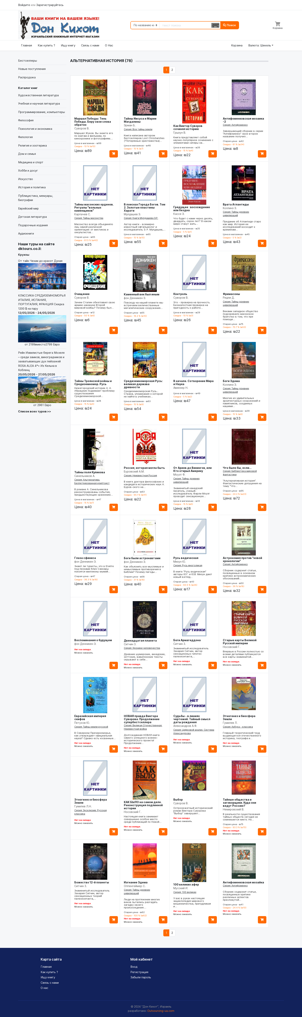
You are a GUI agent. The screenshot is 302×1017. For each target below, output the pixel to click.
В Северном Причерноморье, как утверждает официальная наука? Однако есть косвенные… (95, 735)
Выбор (178, 799)
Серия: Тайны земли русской (91, 726)
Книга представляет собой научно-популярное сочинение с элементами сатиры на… (193, 140)
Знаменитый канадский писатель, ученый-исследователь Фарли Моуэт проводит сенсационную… (191, 492)
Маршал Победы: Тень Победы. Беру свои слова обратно (92, 121)
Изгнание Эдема (136, 882)
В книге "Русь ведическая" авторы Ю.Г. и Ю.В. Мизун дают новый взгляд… (192, 574)
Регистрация (139, 972)
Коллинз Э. (230, 208)
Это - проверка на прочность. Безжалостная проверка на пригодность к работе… (191, 305)
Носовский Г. (231, 646)
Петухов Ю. (82, 722)
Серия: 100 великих (184, 892)
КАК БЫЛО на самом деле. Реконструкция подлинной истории (143, 805)
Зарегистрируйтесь (50, 5)
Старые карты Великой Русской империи (240, 641)
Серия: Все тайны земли (138, 129)
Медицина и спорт (30, 162)
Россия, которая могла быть (144, 467)
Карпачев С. (82, 214)
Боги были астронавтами (142, 558)
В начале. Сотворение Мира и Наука (193, 382)
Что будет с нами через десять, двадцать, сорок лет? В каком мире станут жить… (193, 221)
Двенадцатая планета (140, 640)
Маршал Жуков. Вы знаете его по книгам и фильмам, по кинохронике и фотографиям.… (93, 136)
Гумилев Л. (230, 722)
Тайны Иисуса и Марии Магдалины (140, 120)
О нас (44, 988)
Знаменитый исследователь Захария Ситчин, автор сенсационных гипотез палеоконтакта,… (191, 652)
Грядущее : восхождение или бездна (191, 208)
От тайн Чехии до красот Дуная (42, 274)
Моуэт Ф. (179, 474)
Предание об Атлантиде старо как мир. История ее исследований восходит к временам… (242, 225)
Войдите (24, 5)
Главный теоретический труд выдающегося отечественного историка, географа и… (242, 735)
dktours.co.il (29, 248)
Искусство (25, 179)
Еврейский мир (28, 208)
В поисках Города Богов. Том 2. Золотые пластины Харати (144, 207)
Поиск (229, 25)
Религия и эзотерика (32, 145)
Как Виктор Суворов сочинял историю (187, 127)
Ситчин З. (130, 644)
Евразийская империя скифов (90, 717)
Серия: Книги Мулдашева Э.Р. (141, 218)
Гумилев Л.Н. (83, 806)
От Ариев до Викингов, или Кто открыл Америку (192, 469)
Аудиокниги (26, 233)
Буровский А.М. (134, 471)
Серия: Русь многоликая (187, 565)
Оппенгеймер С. (135, 886)
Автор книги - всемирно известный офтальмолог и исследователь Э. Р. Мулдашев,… (144, 227)
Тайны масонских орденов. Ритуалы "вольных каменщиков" (94, 207)
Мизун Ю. (179, 561)
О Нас (109, 45)
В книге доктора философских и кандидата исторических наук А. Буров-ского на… (144, 484)
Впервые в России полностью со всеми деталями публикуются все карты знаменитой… (243, 654)
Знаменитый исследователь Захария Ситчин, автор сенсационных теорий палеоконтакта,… (92, 894)
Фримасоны (231, 294)
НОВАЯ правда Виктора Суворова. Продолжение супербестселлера (141, 719)
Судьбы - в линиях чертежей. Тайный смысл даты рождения (191, 719)
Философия (26, 120)
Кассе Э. (179, 213)
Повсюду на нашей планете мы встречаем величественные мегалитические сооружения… (143, 305)
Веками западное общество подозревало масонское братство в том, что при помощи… (240, 315)
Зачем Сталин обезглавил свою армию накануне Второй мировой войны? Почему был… (94, 305)
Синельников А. (84, 476)
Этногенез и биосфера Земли (239, 717)
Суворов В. (81, 128)
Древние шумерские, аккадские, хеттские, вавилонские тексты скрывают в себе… (144, 657)
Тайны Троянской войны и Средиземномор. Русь (93, 382)
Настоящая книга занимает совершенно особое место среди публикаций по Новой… (142, 819)
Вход (134, 966)
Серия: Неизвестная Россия (140, 475)
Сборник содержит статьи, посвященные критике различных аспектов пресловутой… (240, 895)
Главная (26, 45)
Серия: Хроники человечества (142, 648)
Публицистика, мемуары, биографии (35, 198)
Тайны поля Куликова (89, 472)
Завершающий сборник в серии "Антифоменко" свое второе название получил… (243, 134)
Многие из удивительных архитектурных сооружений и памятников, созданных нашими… (241, 402)
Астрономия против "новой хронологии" (242, 559)
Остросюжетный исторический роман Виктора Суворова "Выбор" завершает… (193, 811)
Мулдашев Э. (132, 214)
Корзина (236, 45)
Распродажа (27, 77)
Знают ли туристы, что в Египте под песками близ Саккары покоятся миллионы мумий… (94, 569)
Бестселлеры (27, 60)
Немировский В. (233, 809)
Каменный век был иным (141, 294)
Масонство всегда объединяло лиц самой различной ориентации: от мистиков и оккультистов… (93, 228)
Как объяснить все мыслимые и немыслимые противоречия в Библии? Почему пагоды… (144, 569)
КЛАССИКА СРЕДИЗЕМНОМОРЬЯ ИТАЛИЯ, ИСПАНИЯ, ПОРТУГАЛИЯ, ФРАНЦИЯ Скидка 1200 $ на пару (42, 320)
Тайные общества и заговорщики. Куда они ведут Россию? (239, 802)
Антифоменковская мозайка (243, 882)
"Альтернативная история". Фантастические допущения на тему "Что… (242, 483)
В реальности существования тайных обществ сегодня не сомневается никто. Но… (241, 817)
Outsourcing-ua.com (160, 1011)
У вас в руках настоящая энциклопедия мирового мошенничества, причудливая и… (192, 902)
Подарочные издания (33, 225)
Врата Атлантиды (236, 204)
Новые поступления (32, 69)
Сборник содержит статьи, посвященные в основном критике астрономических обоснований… (240, 574)
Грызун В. (179, 132)
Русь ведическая (185, 558)
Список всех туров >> (34, 411)
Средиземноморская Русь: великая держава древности (143, 384)
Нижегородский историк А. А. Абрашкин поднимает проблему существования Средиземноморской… (94, 392)
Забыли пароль (140, 977)
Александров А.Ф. (185, 725)
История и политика (32, 187)
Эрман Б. (130, 125)
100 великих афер (186, 884)
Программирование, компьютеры (41, 112)
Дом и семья (27, 154)
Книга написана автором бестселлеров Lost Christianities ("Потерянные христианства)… (144, 138)
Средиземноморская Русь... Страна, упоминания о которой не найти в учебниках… (143, 394)
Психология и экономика (35, 129)
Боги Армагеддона (187, 640)
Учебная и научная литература (39, 103)
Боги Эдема (231, 381)
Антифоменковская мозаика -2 (243, 120)
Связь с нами (90, 45)
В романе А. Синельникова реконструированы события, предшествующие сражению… (93, 492)
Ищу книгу (68, 45)
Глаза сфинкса (85, 558)
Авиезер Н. (180, 387)
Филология (25, 137)
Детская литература (32, 217)
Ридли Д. (229, 297)
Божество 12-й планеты (91, 882)
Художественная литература (38, 95)
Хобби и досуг (28, 170)
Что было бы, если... (237, 467)
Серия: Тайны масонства (88, 218)
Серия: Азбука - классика (238, 726)
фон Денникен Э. (135, 298)
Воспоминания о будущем (93, 640)
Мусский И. (180, 888)
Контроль (180, 294)
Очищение (82, 294)
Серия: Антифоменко (235, 124)
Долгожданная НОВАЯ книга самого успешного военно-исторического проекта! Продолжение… (141, 739)
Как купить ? (46, 45)
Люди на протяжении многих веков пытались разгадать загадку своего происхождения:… (142, 903)
